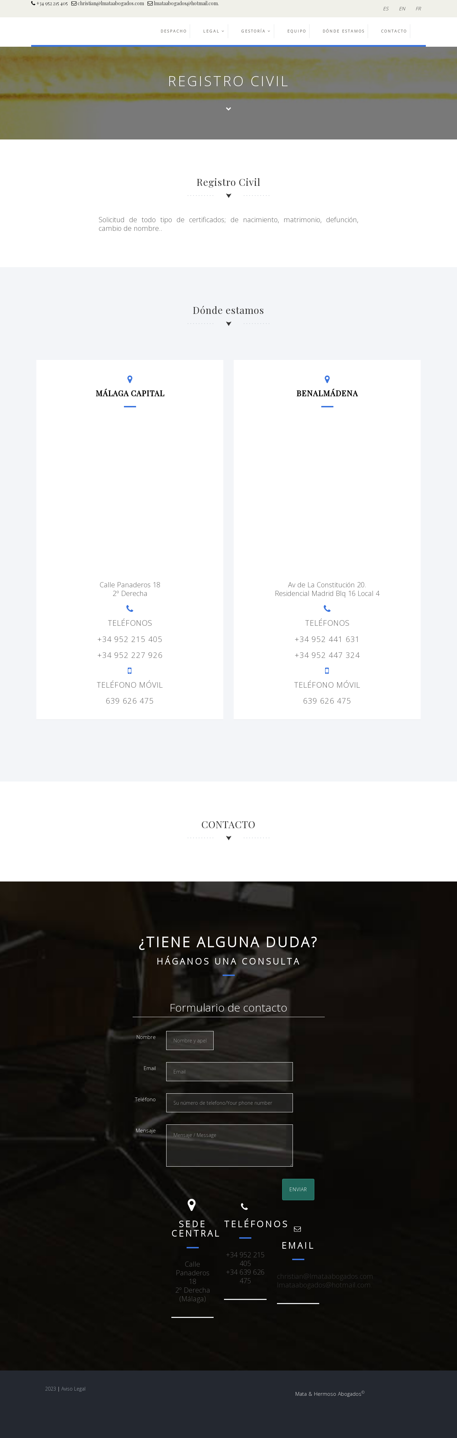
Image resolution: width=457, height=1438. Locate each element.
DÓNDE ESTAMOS (344, 31)
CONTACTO (394, 31)
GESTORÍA (256, 31)
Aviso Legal (73, 1388)
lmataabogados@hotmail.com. (183, 3)
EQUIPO (296, 31)
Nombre (146, 1036)
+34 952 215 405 (49, 3)
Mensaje (146, 1130)
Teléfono (145, 1099)
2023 (50, 1388)
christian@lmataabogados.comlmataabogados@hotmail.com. (325, 1281)
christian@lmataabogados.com (107, 3)
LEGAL (214, 31)
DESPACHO (174, 31)
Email (150, 1068)
